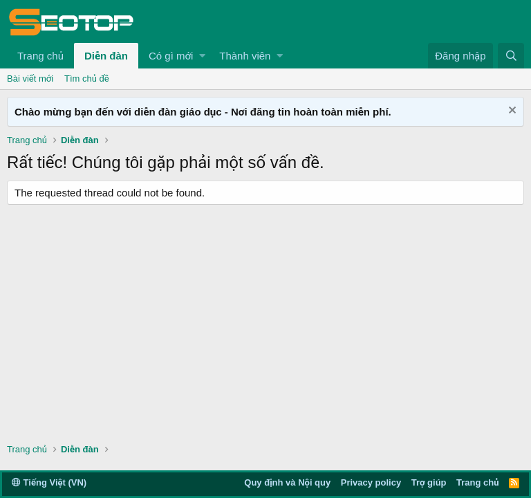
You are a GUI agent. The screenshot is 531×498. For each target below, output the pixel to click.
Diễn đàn (106, 56)
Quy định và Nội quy (287, 482)
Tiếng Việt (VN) (49, 482)
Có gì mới (171, 56)
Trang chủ (40, 56)
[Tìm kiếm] (511, 55)
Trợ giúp (429, 482)
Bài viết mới (30, 78)
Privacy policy (371, 482)
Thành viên (244, 56)
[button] (202, 55)
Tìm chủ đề (86, 78)
